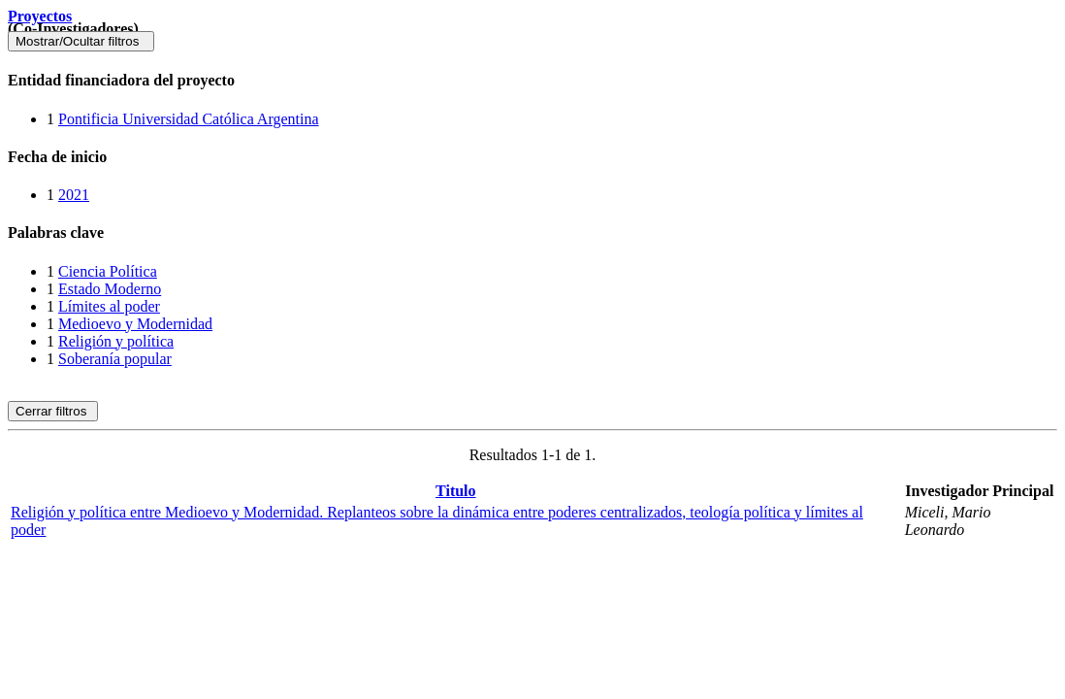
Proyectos (40, 16)
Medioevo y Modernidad (135, 324)
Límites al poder (109, 306)
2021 (73, 194)
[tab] (532, 80)
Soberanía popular (115, 358)
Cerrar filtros (53, 411)
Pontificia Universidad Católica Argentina (188, 119)
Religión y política (116, 341)
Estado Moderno (109, 289)
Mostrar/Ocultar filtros (81, 41)
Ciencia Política (107, 271)
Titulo (456, 491)
